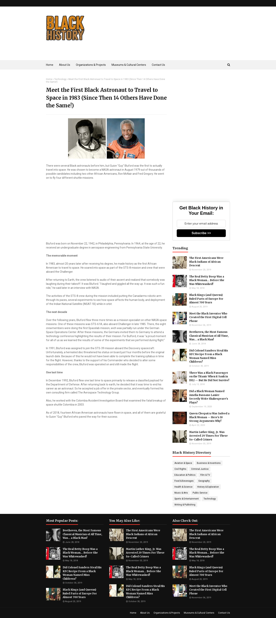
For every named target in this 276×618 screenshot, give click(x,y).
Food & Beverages (184, 481)
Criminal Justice (200, 469)
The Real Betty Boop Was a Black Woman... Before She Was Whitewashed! (206, 280)
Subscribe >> (201, 233)
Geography (204, 481)
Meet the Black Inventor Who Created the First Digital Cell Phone (208, 317)
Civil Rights (180, 469)
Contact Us (224, 612)
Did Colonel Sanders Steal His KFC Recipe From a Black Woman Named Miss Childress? (208, 356)
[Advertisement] (160, 39)
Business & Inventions (209, 463)
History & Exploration (208, 487)
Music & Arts (181, 492)
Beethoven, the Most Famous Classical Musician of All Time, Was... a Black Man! (209, 335)
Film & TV (205, 475)
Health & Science (183, 487)
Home (49, 79)
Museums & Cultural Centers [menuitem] (129, 64)
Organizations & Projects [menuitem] (91, 64)
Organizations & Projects (167, 612)
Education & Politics (185, 475)
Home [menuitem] (49, 64)
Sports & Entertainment (186, 498)
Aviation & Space (183, 463)
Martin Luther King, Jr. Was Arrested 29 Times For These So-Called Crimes (208, 435)
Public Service (200, 492)
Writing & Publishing (184, 504)
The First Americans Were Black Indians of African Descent (206, 261)
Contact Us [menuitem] (158, 64)
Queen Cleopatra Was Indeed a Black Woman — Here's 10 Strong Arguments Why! (209, 417)
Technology (60, 79)
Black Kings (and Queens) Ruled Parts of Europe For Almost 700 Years (206, 298)
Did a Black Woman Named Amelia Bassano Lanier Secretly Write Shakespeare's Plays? (208, 397)
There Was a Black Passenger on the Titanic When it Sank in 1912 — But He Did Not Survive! (209, 376)
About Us (145, 612)
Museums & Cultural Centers (199, 612)
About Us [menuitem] (64, 64)
